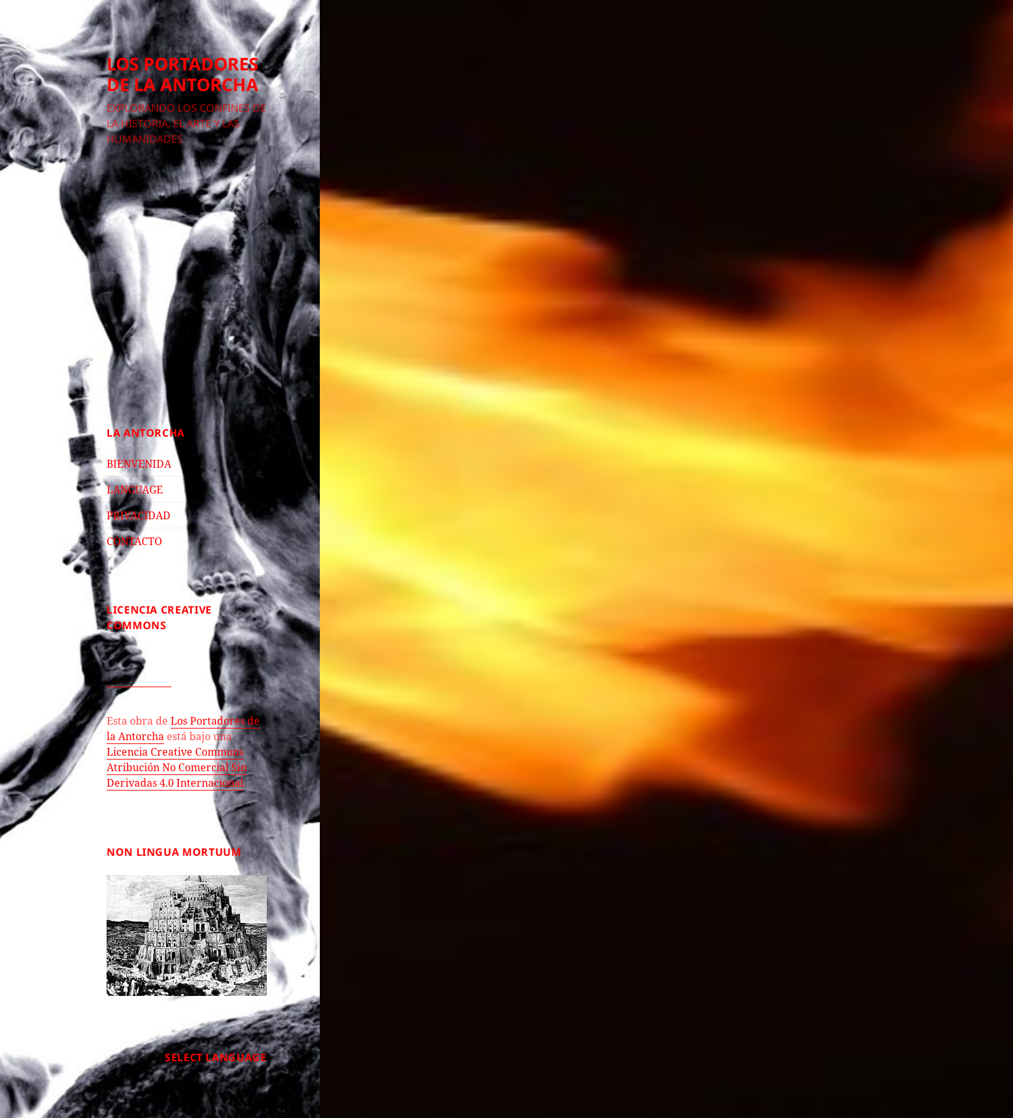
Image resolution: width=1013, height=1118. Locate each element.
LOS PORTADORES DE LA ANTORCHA (182, 74)
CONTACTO (134, 541)
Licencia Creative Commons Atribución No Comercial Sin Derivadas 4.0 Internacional (177, 767)
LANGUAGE (135, 489)
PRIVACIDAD (139, 515)
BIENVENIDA (139, 464)
